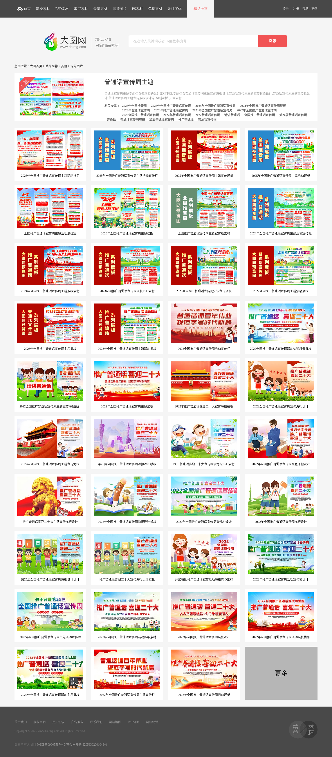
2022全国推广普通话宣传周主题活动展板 (281, 269)
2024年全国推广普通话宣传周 (215, 105)
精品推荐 (200, 9)
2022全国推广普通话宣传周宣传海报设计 (281, 384)
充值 (314, 8)
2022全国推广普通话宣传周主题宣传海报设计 (50, 384)
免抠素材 (155, 9)
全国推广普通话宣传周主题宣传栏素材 (204, 211)
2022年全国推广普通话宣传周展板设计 (204, 615)
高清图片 (120, 9)
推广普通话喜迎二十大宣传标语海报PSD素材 (204, 442)
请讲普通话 (232, 115)
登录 (286, 8)
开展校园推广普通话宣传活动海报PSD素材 (204, 557)
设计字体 (175, 9)
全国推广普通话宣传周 (259, 115)
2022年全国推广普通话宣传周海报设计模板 (127, 500)
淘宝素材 (81, 9)
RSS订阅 (133, 722)
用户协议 (58, 722)
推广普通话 (186, 119)
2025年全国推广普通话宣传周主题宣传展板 (204, 153)
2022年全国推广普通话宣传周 (257, 110)
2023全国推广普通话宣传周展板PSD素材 (127, 269)
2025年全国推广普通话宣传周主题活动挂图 (50, 153)
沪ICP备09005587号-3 (51, 744)
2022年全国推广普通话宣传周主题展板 (127, 384)
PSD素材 (62, 9)
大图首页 (36, 66)
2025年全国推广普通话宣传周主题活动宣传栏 (127, 153)
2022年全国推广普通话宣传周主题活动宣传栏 (50, 615)
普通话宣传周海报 (132, 119)
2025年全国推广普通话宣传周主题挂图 (127, 211)
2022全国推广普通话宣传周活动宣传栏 (204, 327)
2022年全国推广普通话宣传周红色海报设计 (281, 442)
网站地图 (115, 722)
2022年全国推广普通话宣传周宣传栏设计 (204, 500)
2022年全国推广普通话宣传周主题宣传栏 (127, 673)
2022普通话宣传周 (207, 115)
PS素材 (137, 9)
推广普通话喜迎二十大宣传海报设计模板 (127, 557)
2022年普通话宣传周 (177, 115)
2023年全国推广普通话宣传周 (212, 110)
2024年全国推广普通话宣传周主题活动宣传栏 (281, 211)
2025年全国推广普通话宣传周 (171, 105)
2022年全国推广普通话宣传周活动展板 (204, 673)
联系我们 (96, 722)
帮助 (305, 8)
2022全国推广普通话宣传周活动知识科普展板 (281, 327)
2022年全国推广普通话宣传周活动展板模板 (281, 615)
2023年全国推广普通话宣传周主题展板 (50, 327)
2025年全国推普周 (134, 105)
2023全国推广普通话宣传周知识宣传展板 (204, 269)
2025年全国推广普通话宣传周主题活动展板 (281, 153)
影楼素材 (43, 9)
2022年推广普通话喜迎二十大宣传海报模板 (204, 384)
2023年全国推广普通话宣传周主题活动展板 (127, 327)
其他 (64, 66)
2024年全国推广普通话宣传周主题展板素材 (50, 269)
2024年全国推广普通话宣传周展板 (263, 105)
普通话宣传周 (207, 119)
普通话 (111, 119)
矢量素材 (100, 9)
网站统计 (152, 722)
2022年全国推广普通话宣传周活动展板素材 (127, 615)
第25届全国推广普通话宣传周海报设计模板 (127, 442)
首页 (27, 9)
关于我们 (20, 722)
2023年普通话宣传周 (136, 110)
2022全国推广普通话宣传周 (140, 115)
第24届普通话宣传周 (293, 115)
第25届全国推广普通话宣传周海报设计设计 (50, 557)
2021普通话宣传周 (161, 119)
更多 (281, 673)
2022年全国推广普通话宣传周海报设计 (281, 500)
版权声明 (39, 722)
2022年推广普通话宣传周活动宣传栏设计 (281, 557)
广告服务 (77, 722)
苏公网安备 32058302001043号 (86, 744)
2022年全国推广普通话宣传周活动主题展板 (50, 673)
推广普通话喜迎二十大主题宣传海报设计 (50, 500)
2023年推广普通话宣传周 (171, 110)
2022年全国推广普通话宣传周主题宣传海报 (50, 442)
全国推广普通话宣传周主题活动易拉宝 (50, 211)
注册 (296, 8)
